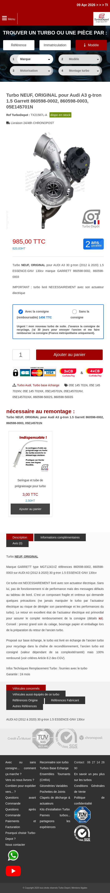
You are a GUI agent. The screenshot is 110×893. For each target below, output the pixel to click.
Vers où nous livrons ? (19, 780)
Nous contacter (15, 844)
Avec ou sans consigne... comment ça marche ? (20, 768)
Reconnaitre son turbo (54, 762)
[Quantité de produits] (21, 355)
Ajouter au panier (69, 354)
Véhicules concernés (26, 688)
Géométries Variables (54, 785)
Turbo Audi (24, 385)
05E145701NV (73, 391)
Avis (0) (17, 543)
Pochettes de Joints (52, 791)
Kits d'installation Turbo (55, 809)
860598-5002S (42, 397)
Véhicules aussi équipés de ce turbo (36, 694)
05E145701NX (22, 397)
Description (20, 537)
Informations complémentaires (60, 537)
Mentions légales (79, 888)
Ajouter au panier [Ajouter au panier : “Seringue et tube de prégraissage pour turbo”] (30, 509)
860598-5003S (63, 397)
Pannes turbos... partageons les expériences (55, 821)
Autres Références (25, 706)
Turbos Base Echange (54, 768)
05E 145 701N (78, 385)
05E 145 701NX (33, 391)
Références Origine (25, 700)
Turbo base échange (46, 385)
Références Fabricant (65, 700)
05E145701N (53, 391)
